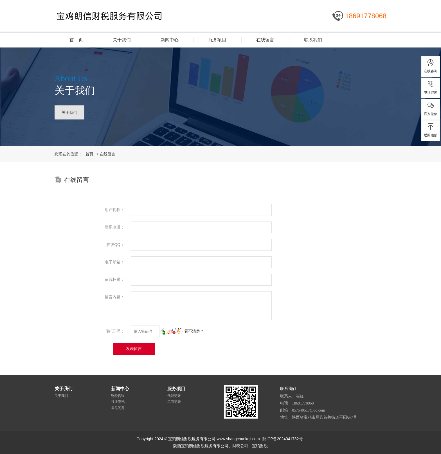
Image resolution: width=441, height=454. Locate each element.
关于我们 (122, 39)
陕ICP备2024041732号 (282, 439)
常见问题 (118, 408)
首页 (89, 154)
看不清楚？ (182, 331)
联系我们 (313, 39)
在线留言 (265, 39)
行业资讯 (118, 402)
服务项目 (217, 39)
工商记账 (174, 402)
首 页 (76, 39)
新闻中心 (170, 39)
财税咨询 (118, 396)
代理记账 (174, 396)
